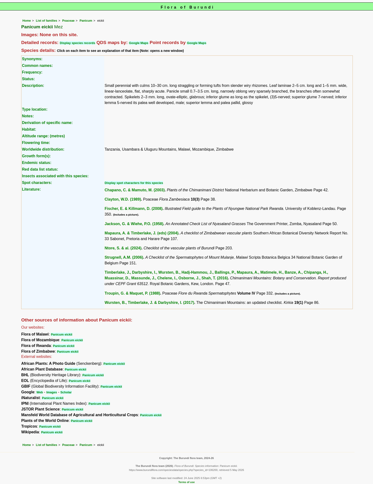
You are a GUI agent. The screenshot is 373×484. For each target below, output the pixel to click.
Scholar (66, 392)
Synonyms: (32, 59)
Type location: (34, 109)
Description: (33, 86)
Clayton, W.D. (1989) (123, 199)
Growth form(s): (36, 156)
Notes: (28, 116)
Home (26, 20)
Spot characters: (37, 183)
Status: (28, 79)
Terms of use (186, 482)
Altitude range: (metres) (43, 136)
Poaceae (68, 20)
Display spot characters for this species (134, 183)
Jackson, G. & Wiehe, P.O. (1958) (134, 224)
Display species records (77, 43)
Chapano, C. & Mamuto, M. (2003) (135, 190)
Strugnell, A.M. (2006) (124, 257)
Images (51, 392)
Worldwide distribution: (43, 149)
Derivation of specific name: (47, 123)
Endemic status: (36, 163)
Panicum (85, 20)
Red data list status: (40, 169)
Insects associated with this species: (55, 176)
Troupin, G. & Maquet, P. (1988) (132, 293)
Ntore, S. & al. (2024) (123, 248)
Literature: (31, 189)
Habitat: (29, 129)
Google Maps (138, 43)
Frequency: (32, 72)
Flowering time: (36, 143)
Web (39, 392)
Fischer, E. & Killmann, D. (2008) (134, 209)
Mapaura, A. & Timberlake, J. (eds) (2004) (141, 233)
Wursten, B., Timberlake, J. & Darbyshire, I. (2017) (149, 303)
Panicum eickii (61, 334)
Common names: (37, 66)
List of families (46, 20)
